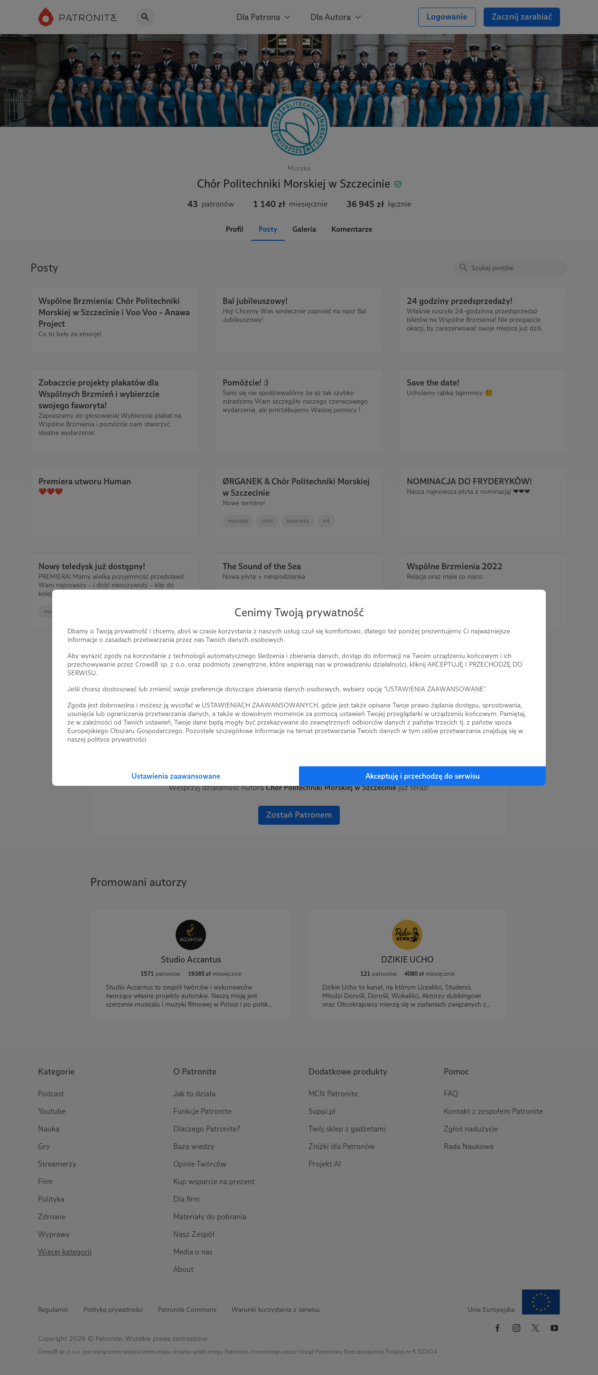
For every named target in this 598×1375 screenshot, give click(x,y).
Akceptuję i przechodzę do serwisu (422, 776)
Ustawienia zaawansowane (175, 776)
